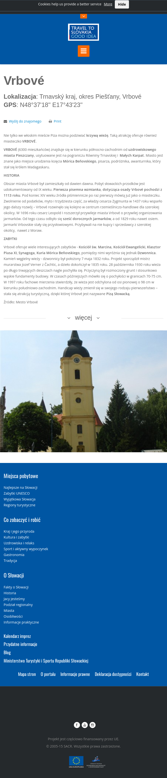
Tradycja (10, 560)
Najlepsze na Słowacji (21, 487)
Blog (7, 652)
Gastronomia (14, 554)
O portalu (48, 674)
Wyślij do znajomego (25, 121)
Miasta (9, 610)
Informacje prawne (75, 674)
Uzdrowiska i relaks (19, 543)
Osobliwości (13, 616)
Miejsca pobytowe (21, 476)
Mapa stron (27, 674)
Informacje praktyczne (21, 622)
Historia (10, 593)
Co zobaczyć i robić (22, 519)
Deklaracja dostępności (113, 674)
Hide (122, 4)
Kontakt (142, 674)
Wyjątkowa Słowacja (20, 499)
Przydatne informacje (20, 644)
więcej (83, 317)
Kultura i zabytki (16, 537)
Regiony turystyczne (19, 505)
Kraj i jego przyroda (19, 531)
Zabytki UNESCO (17, 493)
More (108, 4)
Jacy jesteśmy (14, 598)
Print (57, 121)
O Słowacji (14, 575)
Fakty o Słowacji (16, 587)
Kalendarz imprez (17, 636)
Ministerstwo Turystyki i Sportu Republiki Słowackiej (46, 660)
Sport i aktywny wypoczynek (26, 549)
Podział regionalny (18, 604)
